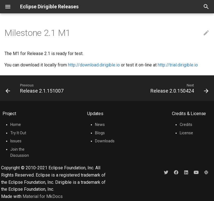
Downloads (105, 141)
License (186, 133)
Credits (186, 124)
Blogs (100, 133)
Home (15, 124)
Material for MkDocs (43, 196)
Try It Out (18, 133)
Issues (15, 141)
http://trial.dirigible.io (178, 65)
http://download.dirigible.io (94, 65)
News (100, 124)
